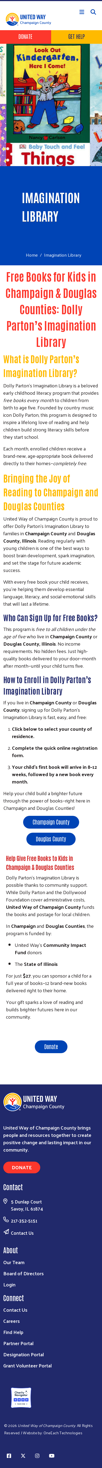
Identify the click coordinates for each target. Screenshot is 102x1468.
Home (32, 254)
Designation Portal (23, 1354)
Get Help (76, 36)
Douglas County (51, 838)
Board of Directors (23, 1273)
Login (9, 1284)
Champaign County (51, 821)
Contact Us (22, 1233)
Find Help (13, 1332)
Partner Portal (18, 1343)
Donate (25, 36)
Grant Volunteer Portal (27, 1365)
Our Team (13, 1262)
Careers (11, 1321)
